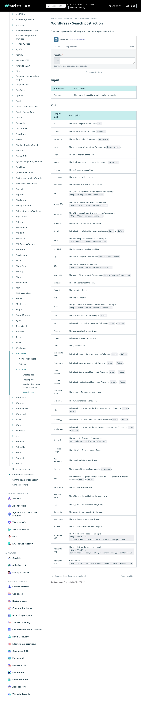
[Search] (56, 6)
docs (27, 5)
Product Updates (74, 4)
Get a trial (130, 5)
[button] (12, 14)
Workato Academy (77, 7)
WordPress (84, 19)
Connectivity (56, 19)
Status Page (89, 4)
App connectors (71, 19)
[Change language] (115, 5)
